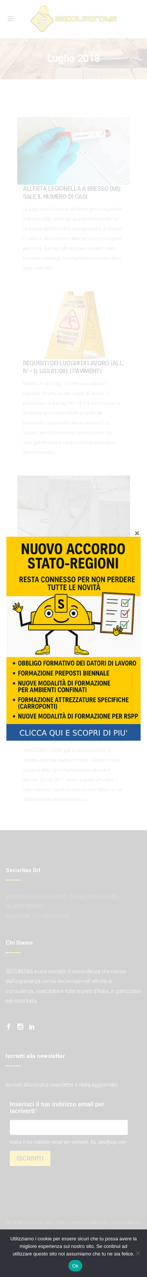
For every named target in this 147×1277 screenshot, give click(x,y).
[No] (137, 1253)
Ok (75, 1266)
